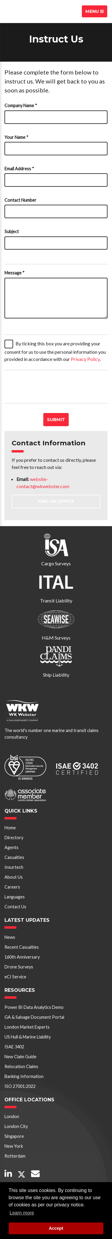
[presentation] (49, 386)
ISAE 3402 (14, 1046)
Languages (14, 896)
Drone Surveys (18, 966)
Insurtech (13, 867)
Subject (11, 231)
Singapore (14, 1136)
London (11, 1116)
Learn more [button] (22, 1212)
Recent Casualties (21, 947)
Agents (11, 847)
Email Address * (19, 168)
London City (16, 1126)
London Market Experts (27, 1027)
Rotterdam (14, 1155)
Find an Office (56, 501)
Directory (13, 837)
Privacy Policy (85, 359)
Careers (12, 886)
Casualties (14, 857)
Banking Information (24, 1076)
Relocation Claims (21, 1066)
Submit (56, 419)
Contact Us (15, 906)
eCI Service (15, 976)
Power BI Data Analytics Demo (34, 1007)
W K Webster (26, 11)
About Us (13, 877)
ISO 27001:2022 (20, 1086)
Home (10, 827)
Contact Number (20, 200)
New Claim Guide (20, 1056)
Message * (14, 272)
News (9, 937)
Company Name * (20, 105)
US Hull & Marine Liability (27, 1036)
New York (13, 1146)
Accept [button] (56, 1228)
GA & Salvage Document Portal (34, 1017)
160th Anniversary (22, 956)
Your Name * (16, 137)
